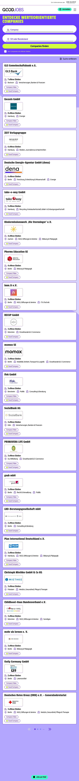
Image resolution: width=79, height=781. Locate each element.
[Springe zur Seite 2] (37, 729)
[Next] (49, 729)
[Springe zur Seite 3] (40, 729)
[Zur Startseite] (13, 9)
